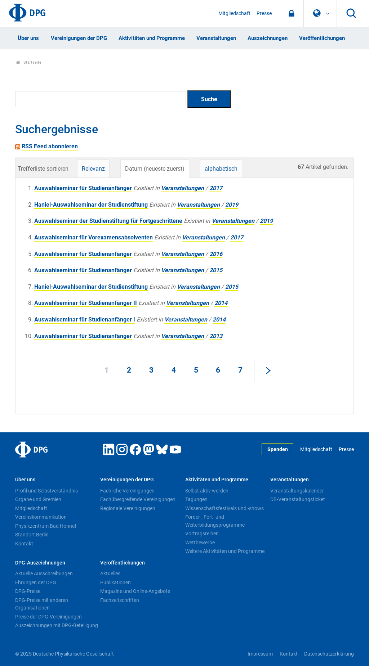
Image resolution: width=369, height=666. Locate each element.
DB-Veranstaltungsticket (297, 499)
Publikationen (115, 582)
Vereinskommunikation (41, 517)
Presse (264, 13)
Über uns (28, 38)
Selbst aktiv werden (206, 491)
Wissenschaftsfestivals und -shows (224, 508)
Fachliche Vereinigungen (127, 491)
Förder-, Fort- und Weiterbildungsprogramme (215, 521)
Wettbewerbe (200, 542)
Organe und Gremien (38, 499)
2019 (231, 204)
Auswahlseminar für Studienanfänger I (84, 319)
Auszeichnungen (268, 38)
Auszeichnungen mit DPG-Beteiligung (56, 625)
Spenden (277, 449)
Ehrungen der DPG (35, 582)
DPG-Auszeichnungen (40, 563)
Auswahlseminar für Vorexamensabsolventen (93, 237)
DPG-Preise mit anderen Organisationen (41, 604)
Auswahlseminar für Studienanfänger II (85, 303)
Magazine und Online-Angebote (135, 591)
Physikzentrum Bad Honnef (45, 526)
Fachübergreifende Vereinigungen (137, 499)
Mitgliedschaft (234, 13)
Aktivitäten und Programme (152, 38)
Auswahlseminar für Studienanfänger (83, 188)
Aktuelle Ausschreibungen (44, 573)
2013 (215, 336)
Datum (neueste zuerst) (154, 168)
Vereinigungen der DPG (79, 38)
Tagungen (196, 499)
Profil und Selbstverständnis (46, 491)
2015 (215, 270)
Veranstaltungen (216, 38)
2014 (220, 303)
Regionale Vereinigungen (127, 508)
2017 (215, 188)
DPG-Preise (27, 591)
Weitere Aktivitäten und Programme (224, 551)
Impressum (260, 654)
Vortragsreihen (202, 533)
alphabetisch (221, 168)
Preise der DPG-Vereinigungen (48, 617)
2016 (215, 254)
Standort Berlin (32, 534)
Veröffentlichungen (322, 38)
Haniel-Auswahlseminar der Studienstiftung (91, 204)
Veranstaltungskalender (297, 491)
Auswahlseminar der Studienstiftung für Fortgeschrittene (108, 220)
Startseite (28, 62)
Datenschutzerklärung (329, 654)
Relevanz (93, 168)
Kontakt (24, 543)
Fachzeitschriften (119, 600)
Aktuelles (110, 573)
